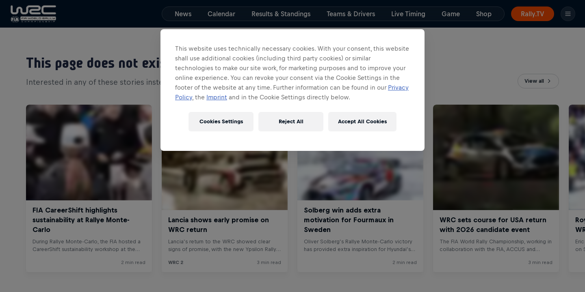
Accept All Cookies (362, 121)
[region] (292, 90)
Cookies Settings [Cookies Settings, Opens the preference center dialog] (221, 121)
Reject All (291, 121)
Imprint (216, 97)
